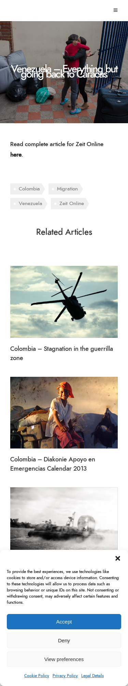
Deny (64, 640)
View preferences (64, 659)
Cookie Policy (36, 676)
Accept (64, 622)
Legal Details (92, 676)
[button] (117, 558)
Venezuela (30, 203)
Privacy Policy (65, 676)
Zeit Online (71, 203)
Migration (67, 188)
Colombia (29, 188)
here (16, 155)
